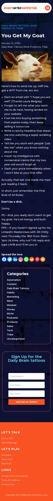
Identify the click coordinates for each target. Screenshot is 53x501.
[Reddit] (31, 259)
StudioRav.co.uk (39, 495)
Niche (10, 313)
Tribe (19, 28)
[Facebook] (4, 259)
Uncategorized (15, 339)
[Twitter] (9, 259)
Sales (10, 326)
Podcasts (12, 317)
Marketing (13, 296)
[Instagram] (20, 259)
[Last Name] (26, 393)
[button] (47, 8)
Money (11, 309)
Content (12, 284)
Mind (33, 25)
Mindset (11, 305)
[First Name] (26, 385)
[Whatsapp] (26, 259)
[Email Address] (26, 376)
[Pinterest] (37, 259)
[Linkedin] (15, 259)
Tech (10, 330)
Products (8, 28)
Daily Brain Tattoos (15, 25)
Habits (11, 292)
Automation (14, 280)
